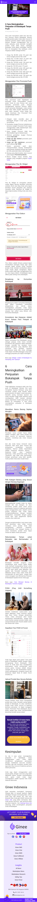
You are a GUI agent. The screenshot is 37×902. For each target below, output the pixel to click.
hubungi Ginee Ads (26, 803)
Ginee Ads (8, 800)
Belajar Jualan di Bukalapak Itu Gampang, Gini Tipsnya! (18, 358)
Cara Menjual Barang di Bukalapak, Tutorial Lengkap (18, 582)
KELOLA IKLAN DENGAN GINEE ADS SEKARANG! (18, 739)
